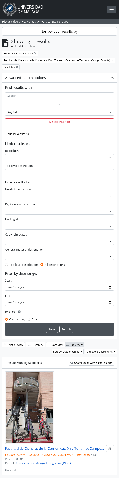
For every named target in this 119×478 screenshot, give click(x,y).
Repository (12, 151)
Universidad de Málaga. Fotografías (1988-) (43, 463)
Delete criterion (59, 122)
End (7, 296)
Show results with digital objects (91, 363)
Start (8, 280)
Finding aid (12, 219)
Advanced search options (25, 77)
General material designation (24, 250)
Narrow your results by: (59, 31)
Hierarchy (35, 344)
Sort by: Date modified (66, 351)
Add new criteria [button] (18, 134)
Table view (74, 344)
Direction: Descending (100, 351)
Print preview (13, 344)
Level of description (18, 189)
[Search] (59, 95)
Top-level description (19, 166)
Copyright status (16, 234)
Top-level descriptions (23, 265)
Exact (35, 319)
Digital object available (20, 204)
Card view (55, 344)
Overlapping (17, 319)
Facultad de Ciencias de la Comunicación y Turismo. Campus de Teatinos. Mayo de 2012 (55, 448)
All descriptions (55, 265)
